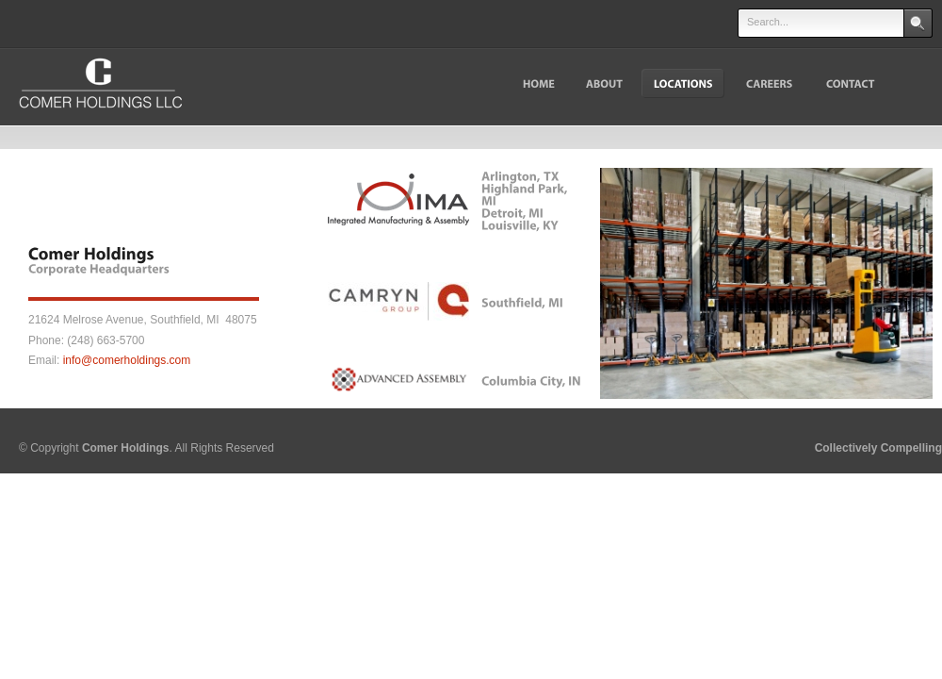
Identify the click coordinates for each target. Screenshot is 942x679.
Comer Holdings (126, 448)
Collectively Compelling (878, 448)
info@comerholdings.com (127, 360)
